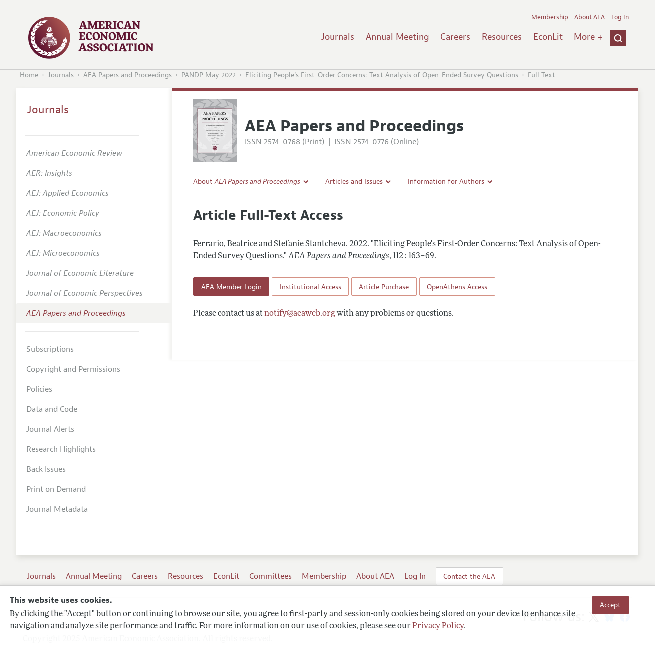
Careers (455, 37)
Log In (620, 18)
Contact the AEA (470, 576)
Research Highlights (61, 449)
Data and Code (52, 409)
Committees (271, 577)
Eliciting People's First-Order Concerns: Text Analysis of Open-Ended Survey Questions (382, 75)
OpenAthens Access (457, 287)
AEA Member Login (232, 287)
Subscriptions (50, 349)
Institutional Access (311, 287)
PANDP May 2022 (209, 75)
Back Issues (46, 469)
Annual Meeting (398, 37)
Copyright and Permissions (73, 369)
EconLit (548, 37)
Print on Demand (56, 489)
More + (588, 37)
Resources (502, 37)
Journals (338, 37)
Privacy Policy (438, 626)
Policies (39, 389)
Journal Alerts (50, 429)
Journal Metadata (57, 509)
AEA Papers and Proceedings (128, 75)
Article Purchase (384, 287)
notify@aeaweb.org (300, 314)
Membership (550, 18)
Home (29, 75)
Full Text (542, 75)
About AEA (589, 18)
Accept (610, 605)
